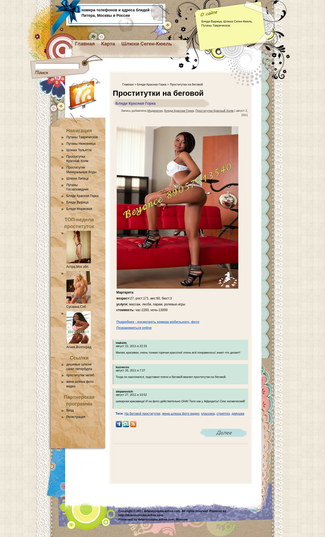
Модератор (155, 110)
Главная (85, 44)
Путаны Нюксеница (81, 144)
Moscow (181, 519)
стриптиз (223, 414)
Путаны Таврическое (82, 137)
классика (208, 414)
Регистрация (75, 417)
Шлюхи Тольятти (79, 150)
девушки (238, 414)
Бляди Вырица (77, 202)
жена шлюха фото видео (180, 414)
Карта (108, 44)
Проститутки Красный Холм (214, 110)
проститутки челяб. (80, 375)
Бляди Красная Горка (82, 196)
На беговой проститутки (142, 414)
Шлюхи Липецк (77, 178)
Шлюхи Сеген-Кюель (147, 44)
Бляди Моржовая (79, 209)
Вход (70, 410)
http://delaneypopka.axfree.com (141, 515)
